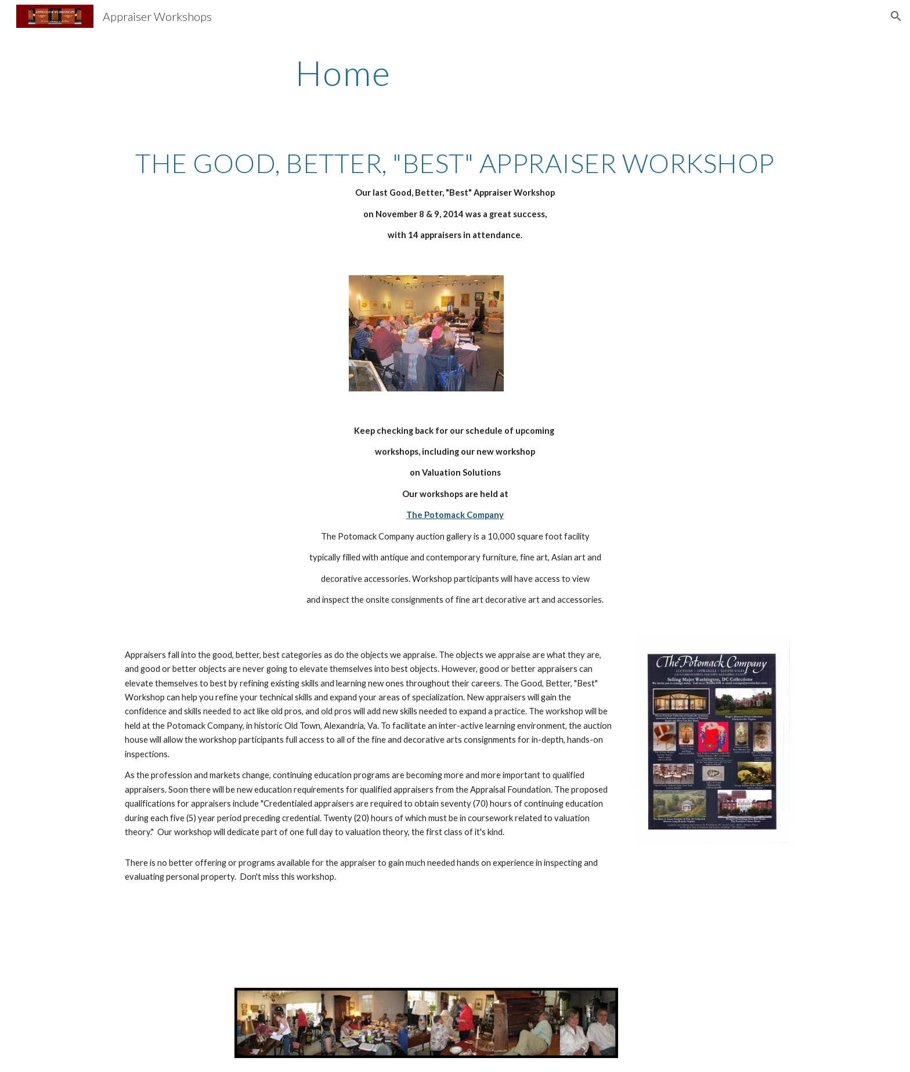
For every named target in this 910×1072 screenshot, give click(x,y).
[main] (343, 72)
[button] (896, 16)
